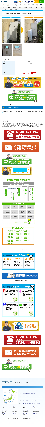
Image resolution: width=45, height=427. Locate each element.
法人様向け (41, 8)
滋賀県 (30, 403)
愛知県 (27, 400)
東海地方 (20, 400)
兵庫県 (27, 403)
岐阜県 (30, 400)
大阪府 (24, 403)
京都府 (32, 403)
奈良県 (35, 403)
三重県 (32, 400)
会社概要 (36, 7)
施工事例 (9, 7)
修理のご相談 (30, 7)
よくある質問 (25, 7)
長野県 (38, 400)
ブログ (20, 7)
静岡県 (24, 400)
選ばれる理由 (3, 7)
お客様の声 (14, 7)
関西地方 (20, 403)
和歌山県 (38, 403)
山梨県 (35, 400)
